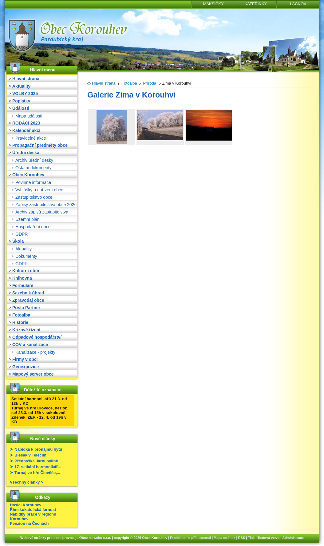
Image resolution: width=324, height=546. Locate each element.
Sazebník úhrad (28, 292)
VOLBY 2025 (25, 93)
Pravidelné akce (30, 138)
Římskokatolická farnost (33, 509)
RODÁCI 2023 (26, 123)
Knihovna (22, 278)
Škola (18, 241)
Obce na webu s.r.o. (95, 538)
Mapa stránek (224, 538)
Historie (20, 322)
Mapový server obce (33, 374)
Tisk (251, 538)
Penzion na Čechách (29, 523)
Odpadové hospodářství (36, 337)
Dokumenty (26, 256)
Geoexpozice (25, 366)
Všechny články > (26, 482)
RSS (241, 538)
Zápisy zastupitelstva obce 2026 (46, 204)
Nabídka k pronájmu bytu (38, 449)
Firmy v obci (25, 359)
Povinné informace (33, 182)
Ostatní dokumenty (33, 167)
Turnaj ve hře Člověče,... (37, 472)
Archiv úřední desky (34, 160)
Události (20, 108)
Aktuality (21, 86)
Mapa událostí (28, 116)
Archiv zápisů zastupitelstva (41, 211)
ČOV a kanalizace (30, 344)
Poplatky (21, 100)
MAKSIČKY (213, 4)
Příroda (149, 83)
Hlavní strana (25, 78)
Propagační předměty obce (40, 145)
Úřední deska (25, 152)
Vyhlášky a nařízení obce (39, 189)
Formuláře (22, 285)
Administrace (293, 538)
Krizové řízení (26, 329)
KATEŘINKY (256, 4)
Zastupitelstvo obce (34, 197)
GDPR (21, 234)
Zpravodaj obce (28, 300)
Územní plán (27, 219)
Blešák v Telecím (30, 455)
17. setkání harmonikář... (37, 466)
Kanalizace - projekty (35, 352)
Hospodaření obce (32, 226)
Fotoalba (21, 315)
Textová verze (268, 538)
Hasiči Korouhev (25, 505)
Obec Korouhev (28, 174)
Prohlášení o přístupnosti (190, 538)
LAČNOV (298, 4)
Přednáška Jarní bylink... (37, 461)
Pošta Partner (26, 307)
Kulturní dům (25, 270)
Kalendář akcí (26, 130)
